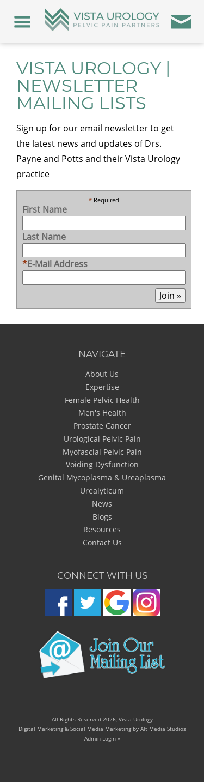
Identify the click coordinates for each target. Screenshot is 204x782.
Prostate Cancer (102, 425)
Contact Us (102, 542)
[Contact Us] (181, 21)
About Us (102, 374)
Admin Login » (102, 738)
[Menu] (22, 21)
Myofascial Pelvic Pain (102, 452)
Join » (170, 296)
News (102, 503)
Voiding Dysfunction (102, 464)
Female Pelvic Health (102, 400)
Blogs (102, 517)
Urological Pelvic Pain (102, 439)
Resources (102, 529)
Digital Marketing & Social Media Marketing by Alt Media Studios (102, 728)
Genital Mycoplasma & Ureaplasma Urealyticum (102, 484)
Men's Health (102, 412)
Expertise (102, 387)
